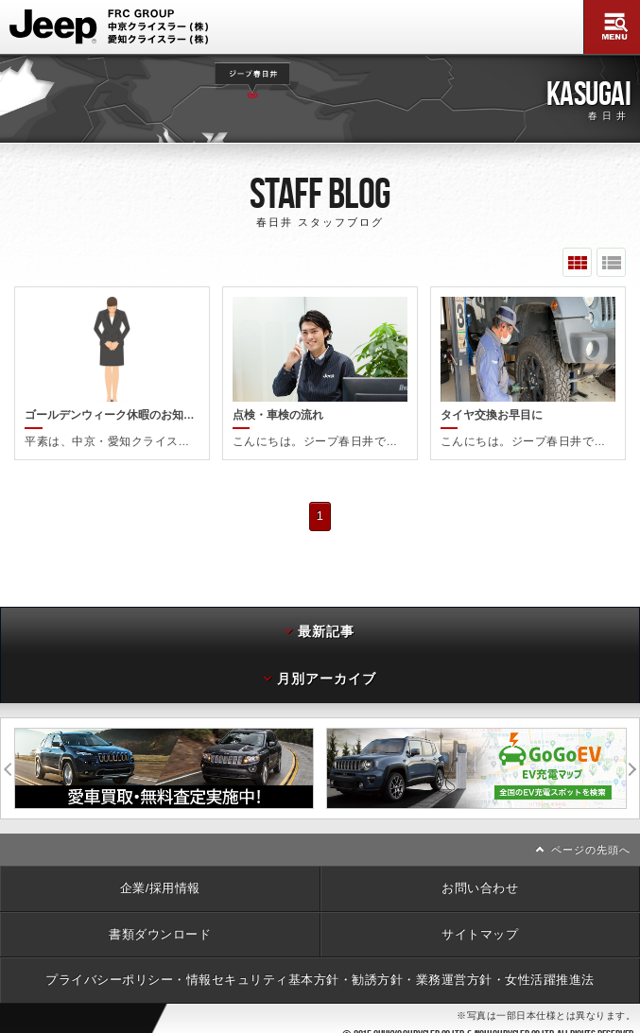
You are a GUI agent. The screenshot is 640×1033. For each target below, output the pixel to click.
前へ (7, 761)
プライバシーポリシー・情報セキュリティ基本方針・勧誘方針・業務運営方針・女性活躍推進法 (320, 972)
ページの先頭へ (591, 842)
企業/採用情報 (160, 880)
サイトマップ (479, 927)
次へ (633, 761)
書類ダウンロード (160, 927)
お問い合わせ (479, 880)
